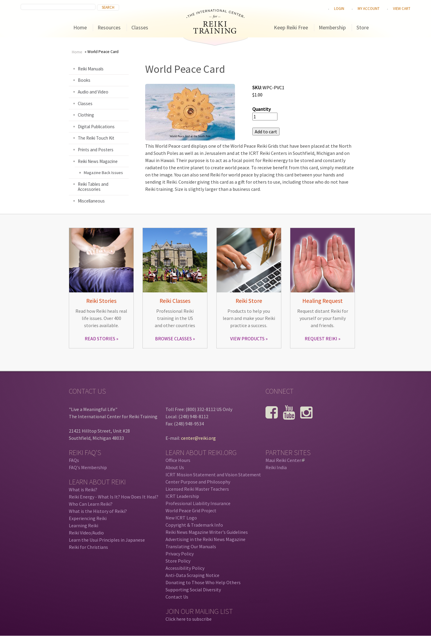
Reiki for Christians (88, 547)
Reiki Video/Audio (86, 533)
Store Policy (178, 561)
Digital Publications (96, 126)
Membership (332, 27)
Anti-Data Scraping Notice (192, 575)
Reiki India (276, 467)
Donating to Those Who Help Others (203, 582)
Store (362, 27)
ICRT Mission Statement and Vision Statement (213, 475)
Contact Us (177, 597)
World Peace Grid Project (191, 510)
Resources (109, 27)
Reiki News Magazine (98, 161)
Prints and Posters (95, 149)
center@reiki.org (198, 438)
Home (80, 27)
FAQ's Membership (88, 467)
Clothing (86, 115)
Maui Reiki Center (285, 460)
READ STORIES (100, 339)
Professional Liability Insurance (198, 503)
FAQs (74, 460)
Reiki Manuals (91, 69)
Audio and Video (93, 92)
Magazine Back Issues (103, 172)
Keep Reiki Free (291, 27)
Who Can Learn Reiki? (91, 504)
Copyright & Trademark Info (194, 525)
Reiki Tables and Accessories (93, 186)
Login (339, 8)
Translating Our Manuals (191, 546)
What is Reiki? (83, 490)
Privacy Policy (180, 554)
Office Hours (178, 460)
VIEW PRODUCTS (247, 339)
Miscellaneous (91, 201)
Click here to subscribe (189, 619)
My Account (369, 8)
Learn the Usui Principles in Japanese (107, 540)
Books (84, 80)
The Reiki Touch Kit (96, 138)
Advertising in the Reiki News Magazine (205, 539)
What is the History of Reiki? (98, 511)
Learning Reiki (83, 525)
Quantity (261, 109)
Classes (139, 27)
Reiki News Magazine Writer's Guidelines (207, 532)
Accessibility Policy (185, 568)
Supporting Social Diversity (193, 590)
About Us (175, 467)
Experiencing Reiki (88, 518)
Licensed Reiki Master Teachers (197, 489)
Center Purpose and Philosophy (198, 482)
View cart (401, 8)
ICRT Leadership (182, 496)
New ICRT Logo (181, 518)
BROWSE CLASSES (173, 339)
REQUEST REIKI (321, 339)
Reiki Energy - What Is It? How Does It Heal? (113, 497)
